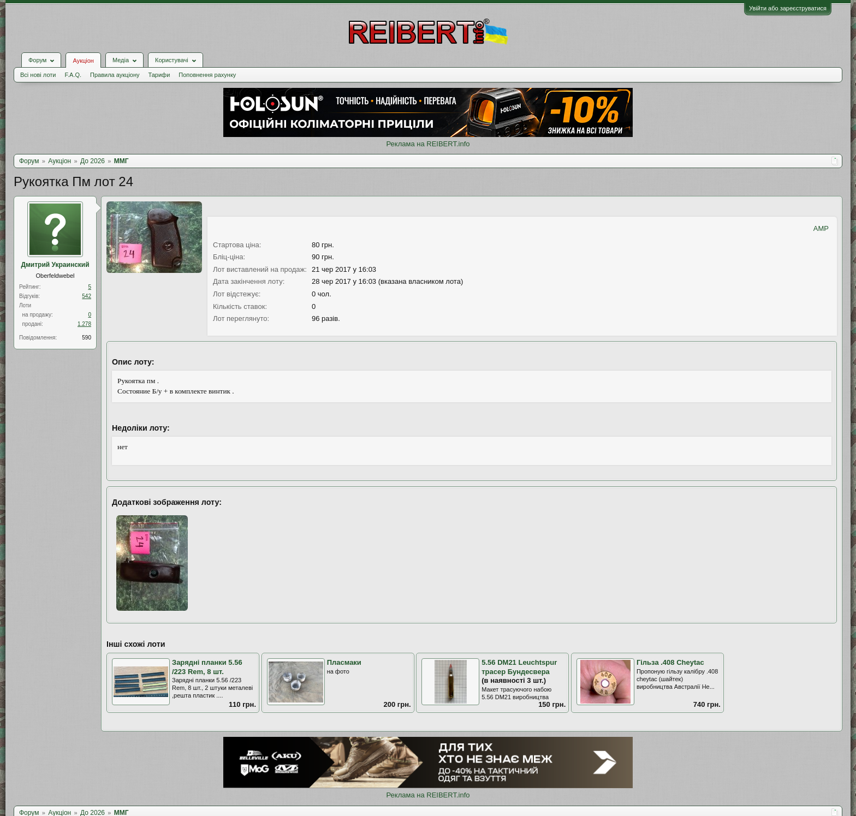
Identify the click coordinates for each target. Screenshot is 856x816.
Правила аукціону (114, 75)
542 (86, 296)
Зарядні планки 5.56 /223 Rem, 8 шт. (207, 667)
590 (86, 338)
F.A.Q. (72, 75)
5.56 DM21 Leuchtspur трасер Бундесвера (519, 667)
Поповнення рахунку (207, 75)
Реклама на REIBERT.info (427, 144)
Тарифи (159, 75)
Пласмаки (344, 662)
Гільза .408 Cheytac (670, 662)
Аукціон (83, 60)
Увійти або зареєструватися (788, 8)
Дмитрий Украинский (55, 265)
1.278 (84, 324)
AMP (821, 228)
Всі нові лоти (38, 75)
